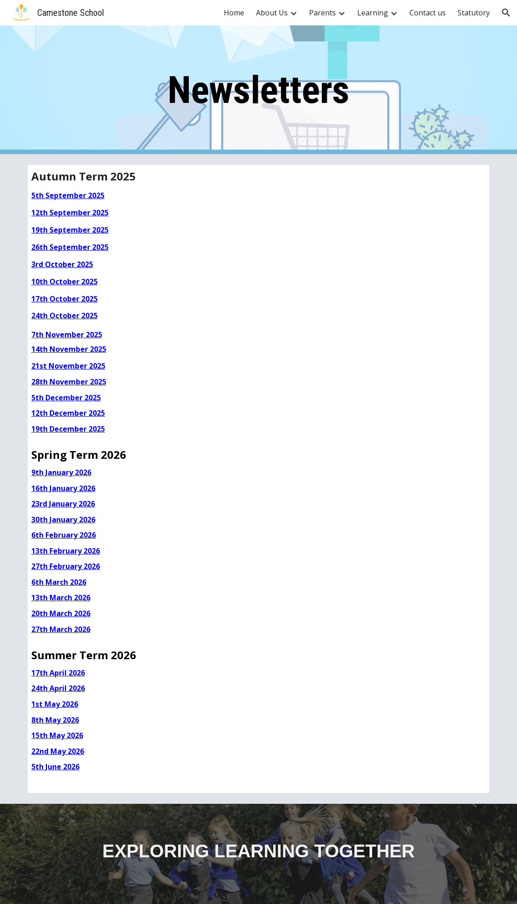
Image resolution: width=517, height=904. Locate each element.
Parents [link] (322, 13)
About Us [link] (272, 13)
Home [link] (234, 13)
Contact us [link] (427, 13)
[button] (506, 13)
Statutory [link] (474, 13)
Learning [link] (372, 13)
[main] (258, 90)
